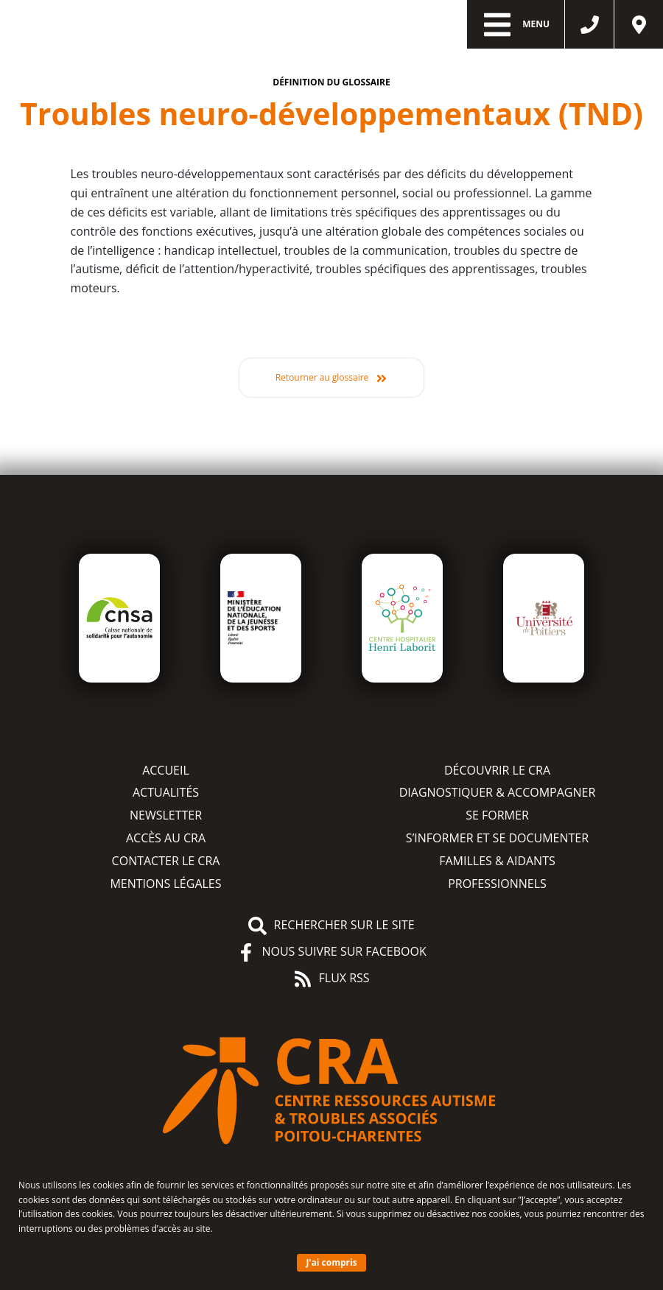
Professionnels (497, 883)
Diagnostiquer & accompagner (497, 792)
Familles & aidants (497, 861)
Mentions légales (165, 883)
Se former (497, 815)
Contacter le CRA (166, 861)
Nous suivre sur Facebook (331, 952)
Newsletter (166, 815)
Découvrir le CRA (497, 770)
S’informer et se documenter (497, 838)
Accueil (165, 770)
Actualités (166, 792)
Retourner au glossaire (322, 377)
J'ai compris (331, 1262)
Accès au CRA (166, 838)
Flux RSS (331, 979)
